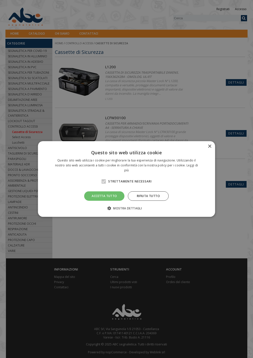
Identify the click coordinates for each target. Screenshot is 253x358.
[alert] (126, 179)
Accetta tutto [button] (104, 196)
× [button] (209, 146)
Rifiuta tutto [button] (148, 196)
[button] (126, 208)
